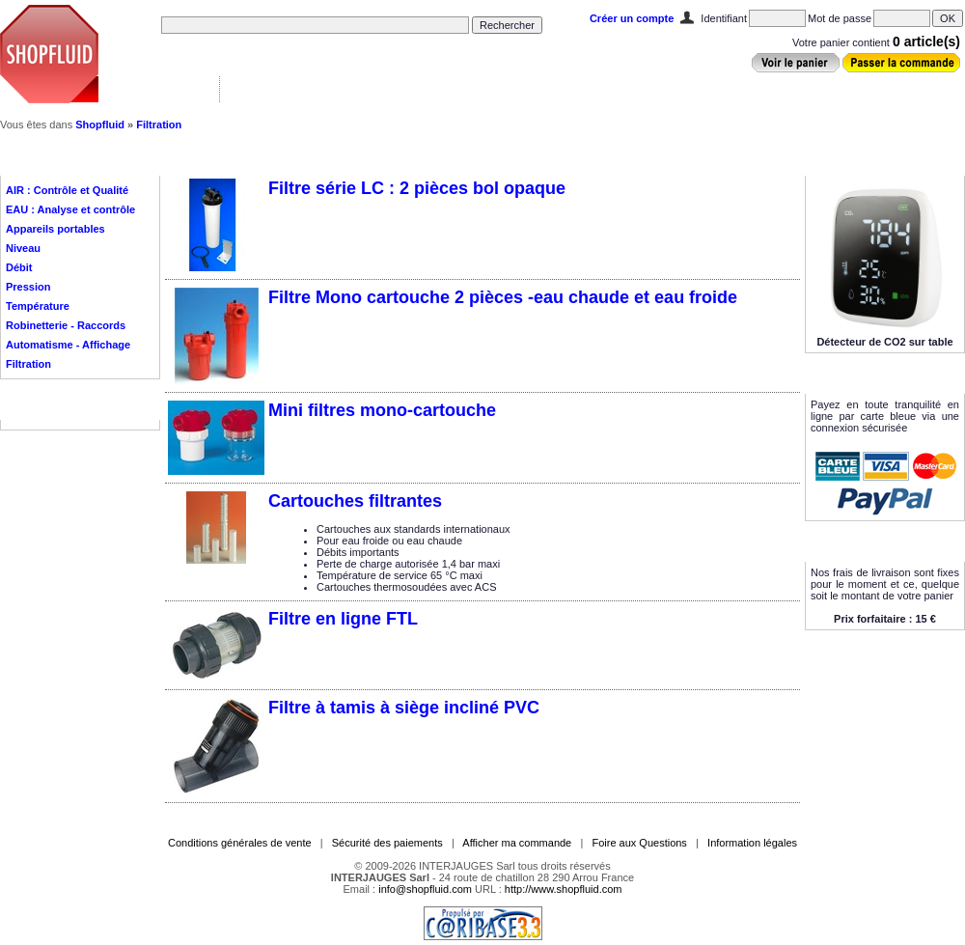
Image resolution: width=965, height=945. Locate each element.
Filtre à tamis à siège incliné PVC (403, 707)
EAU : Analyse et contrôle (70, 209)
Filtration (158, 124)
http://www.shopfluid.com (563, 889)
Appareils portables (55, 229)
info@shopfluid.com (425, 889)
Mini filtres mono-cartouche (382, 410)
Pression (28, 286)
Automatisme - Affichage (68, 344)
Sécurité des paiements (387, 842)
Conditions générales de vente (240, 842)
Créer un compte (632, 18)
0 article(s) (926, 41)
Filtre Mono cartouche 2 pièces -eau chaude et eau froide (502, 297)
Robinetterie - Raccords (65, 325)
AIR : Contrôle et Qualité (67, 190)
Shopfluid (99, 124)
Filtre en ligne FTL (343, 618)
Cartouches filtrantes (355, 501)
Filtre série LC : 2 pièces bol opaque (416, 188)
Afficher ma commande (516, 842)
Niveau (23, 248)
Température (37, 306)
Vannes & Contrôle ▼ (160, 89)
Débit (19, 267)
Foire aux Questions (639, 842)
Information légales (752, 842)
